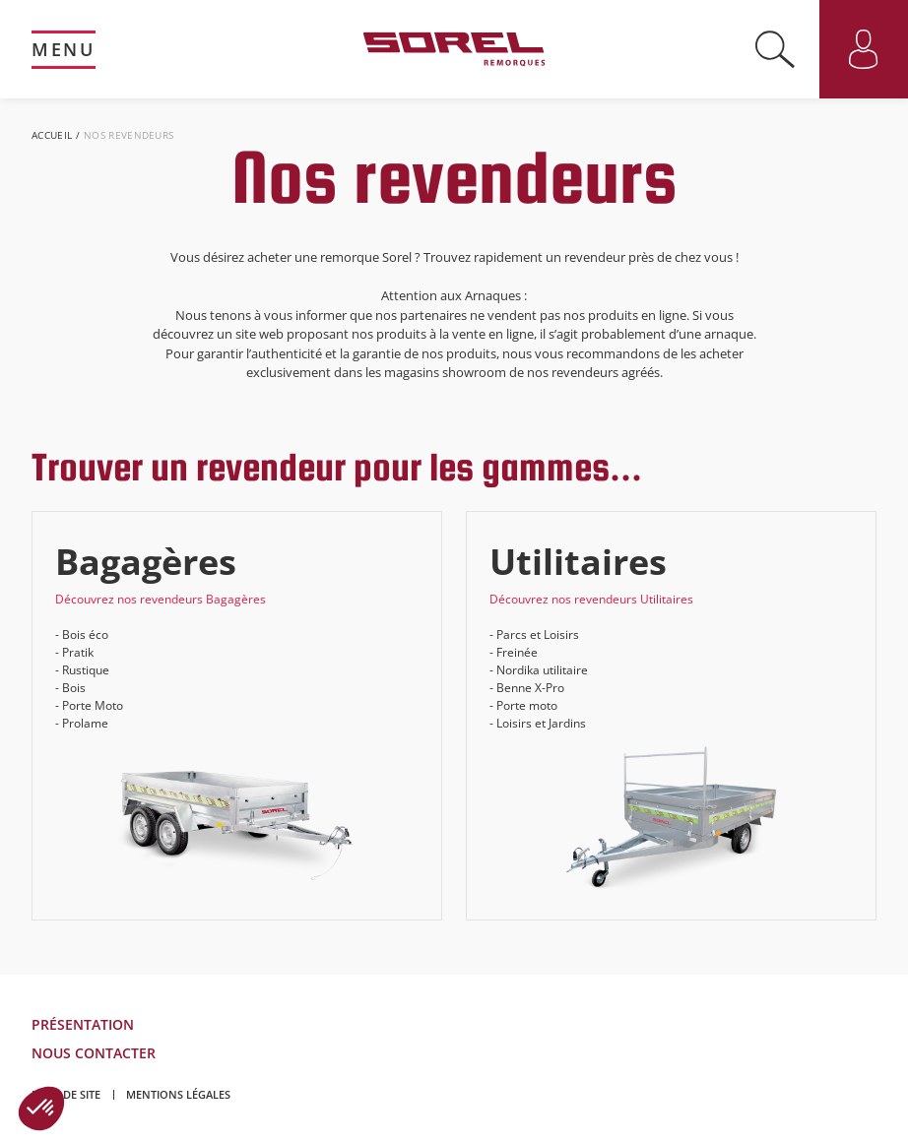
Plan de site (66, 1094)
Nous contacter (94, 1053)
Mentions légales (178, 1094)
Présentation (83, 1024)
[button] (41, 1108)
